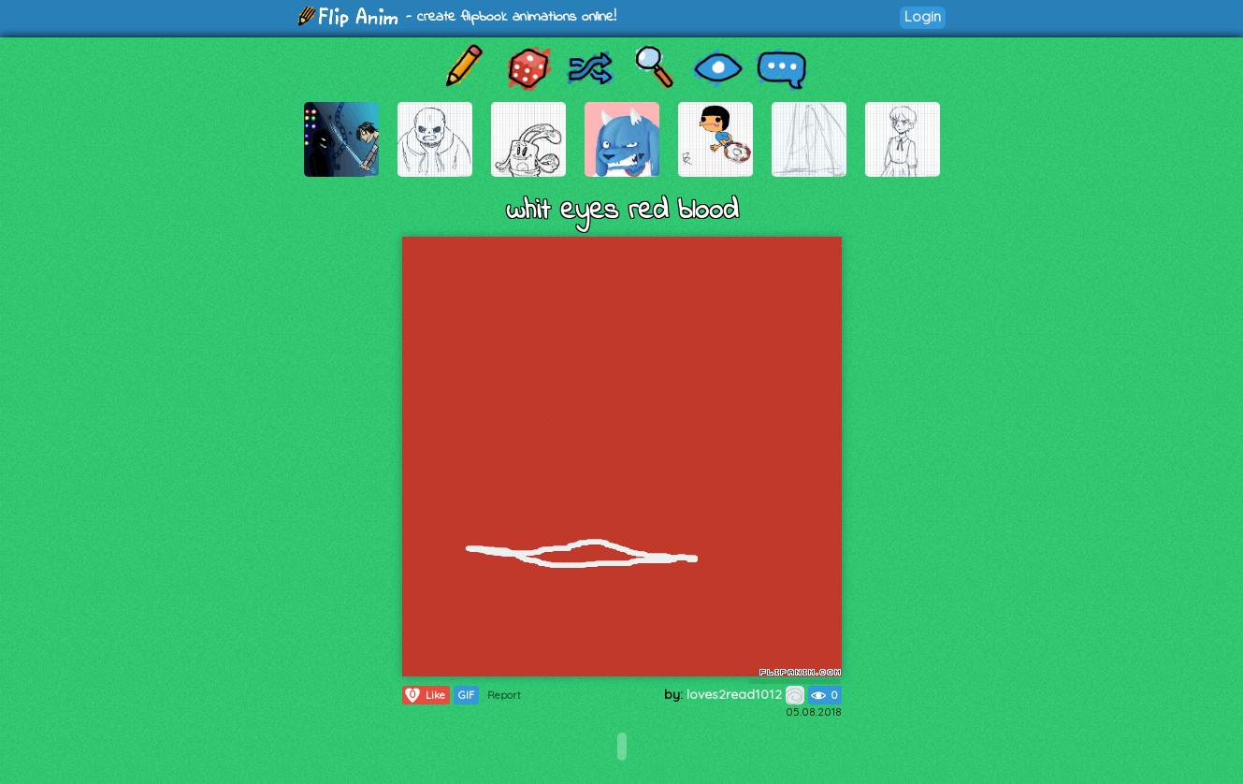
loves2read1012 (745, 694)
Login (922, 16)
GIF (466, 695)
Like (424, 695)
